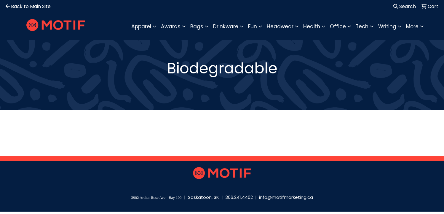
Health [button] (311, 26)
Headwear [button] (280, 26)
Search (404, 6)
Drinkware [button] (225, 26)
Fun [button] (252, 26)
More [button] (412, 26)
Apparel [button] (141, 26)
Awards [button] (171, 26)
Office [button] (338, 26)
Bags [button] (196, 26)
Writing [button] (387, 26)
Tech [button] (362, 26)
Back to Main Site (28, 6)
